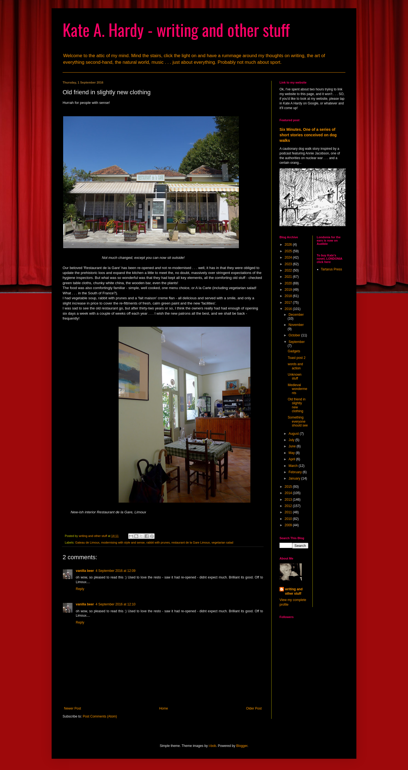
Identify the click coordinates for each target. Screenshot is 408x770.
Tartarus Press (331, 269)
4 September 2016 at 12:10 (115, 604)
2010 (289, 519)
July (292, 440)
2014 (289, 493)
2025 (289, 251)
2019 (289, 290)
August (294, 434)
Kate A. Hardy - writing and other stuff (176, 29)
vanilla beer (85, 571)
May (292, 453)
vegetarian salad (222, 542)
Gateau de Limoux (87, 542)
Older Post (254, 708)
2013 (289, 500)
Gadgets (294, 351)
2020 (289, 283)
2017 (289, 302)
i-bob (212, 746)
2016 (289, 309)
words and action (295, 366)
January (295, 478)
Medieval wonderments (297, 389)
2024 (289, 257)
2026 (289, 244)
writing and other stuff (294, 591)
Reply (80, 589)
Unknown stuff (294, 376)
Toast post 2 (297, 358)
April (292, 459)
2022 (289, 270)
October (295, 335)
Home (163, 708)
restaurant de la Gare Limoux (190, 542)
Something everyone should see (298, 421)
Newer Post (72, 708)
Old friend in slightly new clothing (297, 405)
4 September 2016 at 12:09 (115, 571)
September (297, 342)
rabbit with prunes (158, 542)
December (296, 315)
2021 (289, 277)
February (296, 472)
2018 (289, 296)
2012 (289, 506)
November (296, 325)
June (293, 446)
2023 (289, 264)
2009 (289, 525)
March (294, 466)
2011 (289, 512)
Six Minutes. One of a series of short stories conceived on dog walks (308, 134)
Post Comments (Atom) (100, 716)
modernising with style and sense (123, 542)
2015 (289, 487)
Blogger (241, 746)
